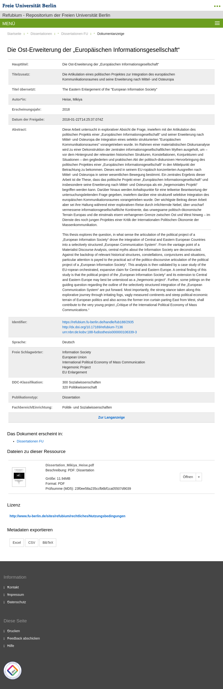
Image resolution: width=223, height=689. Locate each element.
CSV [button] (31, 542)
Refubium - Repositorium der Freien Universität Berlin (56, 15)
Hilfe (10, 646)
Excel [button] (17, 542)
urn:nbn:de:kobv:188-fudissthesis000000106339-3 (99, 332)
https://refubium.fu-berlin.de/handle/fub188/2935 (98, 322)
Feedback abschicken (23, 638)
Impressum (15, 595)
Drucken (13, 631)
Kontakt (13, 587)
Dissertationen (41, 34)
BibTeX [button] (48, 542)
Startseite (14, 34)
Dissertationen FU (74, 34)
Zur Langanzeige (111, 417)
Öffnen (188, 477)
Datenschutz (16, 602)
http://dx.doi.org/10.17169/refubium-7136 (92, 327)
